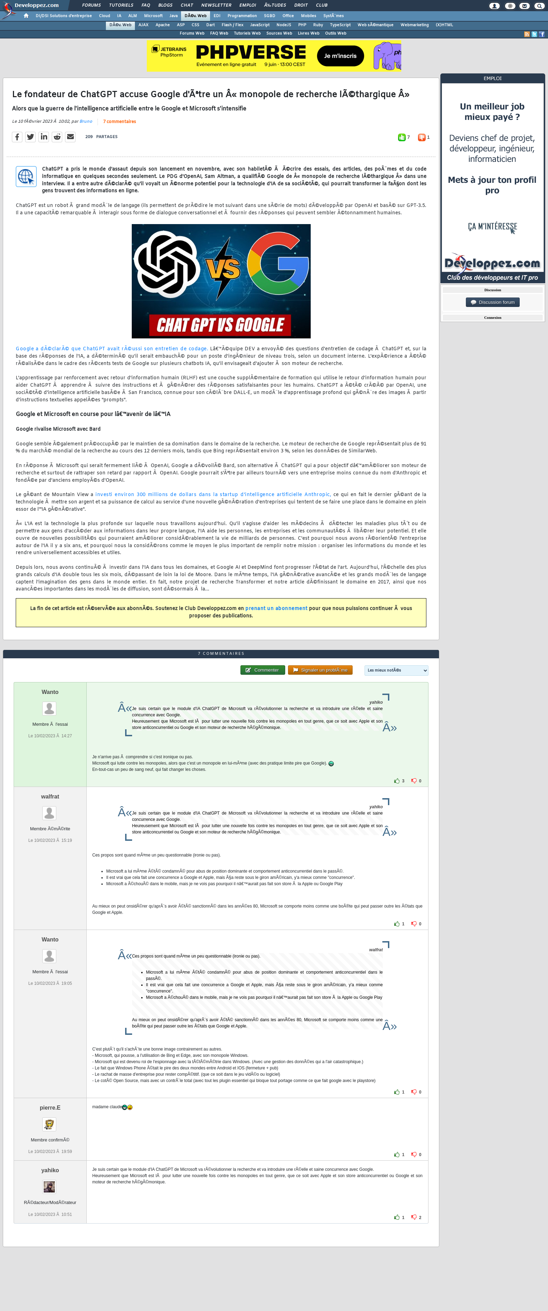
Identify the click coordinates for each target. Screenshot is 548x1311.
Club (321, 5)
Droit (301, 5)
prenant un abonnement (276, 609)
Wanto (50, 692)
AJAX (143, 25)
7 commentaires (119, 122)
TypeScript (340, 25)
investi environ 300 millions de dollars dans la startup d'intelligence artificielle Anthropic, (213, 495)
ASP (181, 25)
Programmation (242, 16)
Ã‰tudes (275, 5)
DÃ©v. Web (196, 16)
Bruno (85, 121)
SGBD (269, 16)
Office (288, 16)
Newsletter (216, 5)
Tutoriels (121, 5)
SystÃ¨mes (333, 16)
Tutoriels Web (247, 33)
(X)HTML (444, 25)
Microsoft (153, 16)
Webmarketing (415, 25)
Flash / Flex (232, 25)
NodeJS (283, 25)
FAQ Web (219, 33)
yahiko (50, 1170)
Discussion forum (493, 302)
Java (174, 16)
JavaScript (259, 25)
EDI (217, 16)
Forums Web (192, 33)
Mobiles (308, 16)
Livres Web (308, 33)
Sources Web (279, 33)
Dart (210, 25)
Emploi (248, 5)
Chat (187, 5)
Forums (91, 5)
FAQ (146, 5)
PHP (302, 25)
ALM (132, 16)
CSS (195, 25)
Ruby (318, 25)
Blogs (165, 5)
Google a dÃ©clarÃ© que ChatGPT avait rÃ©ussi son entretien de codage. (112, 349)
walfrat (50, 797)
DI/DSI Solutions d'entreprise (64, 16)
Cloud (104, 16)
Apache (163, 25)
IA (119, 16)
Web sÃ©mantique (376, 25)
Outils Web (335, 33)
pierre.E (50, 1108)
